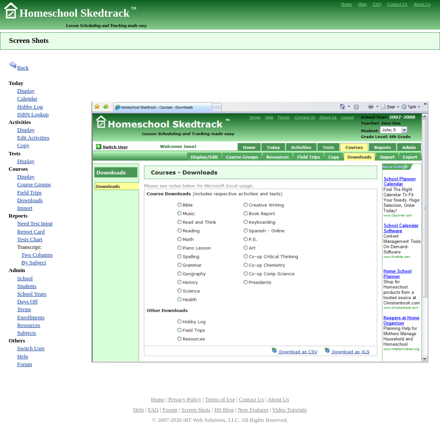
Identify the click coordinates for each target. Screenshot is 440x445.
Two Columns (37, 254)
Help (22, 356)
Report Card (31, 231)
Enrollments (31, 317)
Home (158, 399)
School (25, 278)
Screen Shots (196, 409)
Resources (28, 325)
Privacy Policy (184, 399)
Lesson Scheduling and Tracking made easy (106, 25)
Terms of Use (220, 399)
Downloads (30, 200)
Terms (24, 309)
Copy (23, 145)
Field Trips (29, 192)
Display (25, 91)
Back (19, 67)
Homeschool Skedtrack (77, 13)
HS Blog (224, 409)
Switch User (31, 348)
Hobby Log (30, 106)
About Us (278, 399)
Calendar (27, 98)
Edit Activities (33, 137)
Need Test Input (35, 223)
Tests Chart (30, 239)
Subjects (26, 333)
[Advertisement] (259, 74)
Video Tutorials (289, 409)
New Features (253, 409)
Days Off (27, 301)
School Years (31, 294)
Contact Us (251, 399)
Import (24, 208)
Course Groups (34, 184)
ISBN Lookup (33, 114)
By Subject (33, 262)
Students (27, 286)
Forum (24, 364)
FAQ (153, 409)
